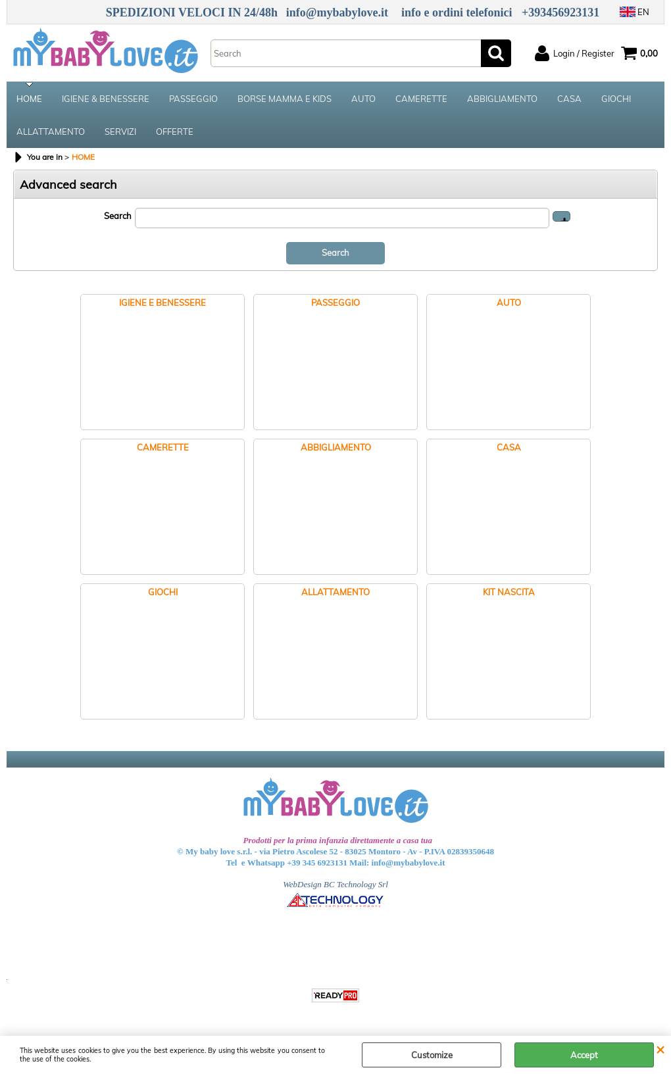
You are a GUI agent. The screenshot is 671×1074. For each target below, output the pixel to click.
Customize (432, 1055)
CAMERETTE (421, 98)
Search (118, 215)
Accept (584, 1055)
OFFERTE (174, 131)
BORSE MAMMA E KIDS (284, 98)
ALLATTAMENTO (50, 131)
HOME (29, 98)
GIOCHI (616, 98)
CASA (569, 98)
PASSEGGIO (193, 98)
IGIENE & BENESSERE (105, 98)
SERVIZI (120, 131)
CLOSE (660, 1049)
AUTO (363, 98)
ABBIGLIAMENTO (502, 98)
